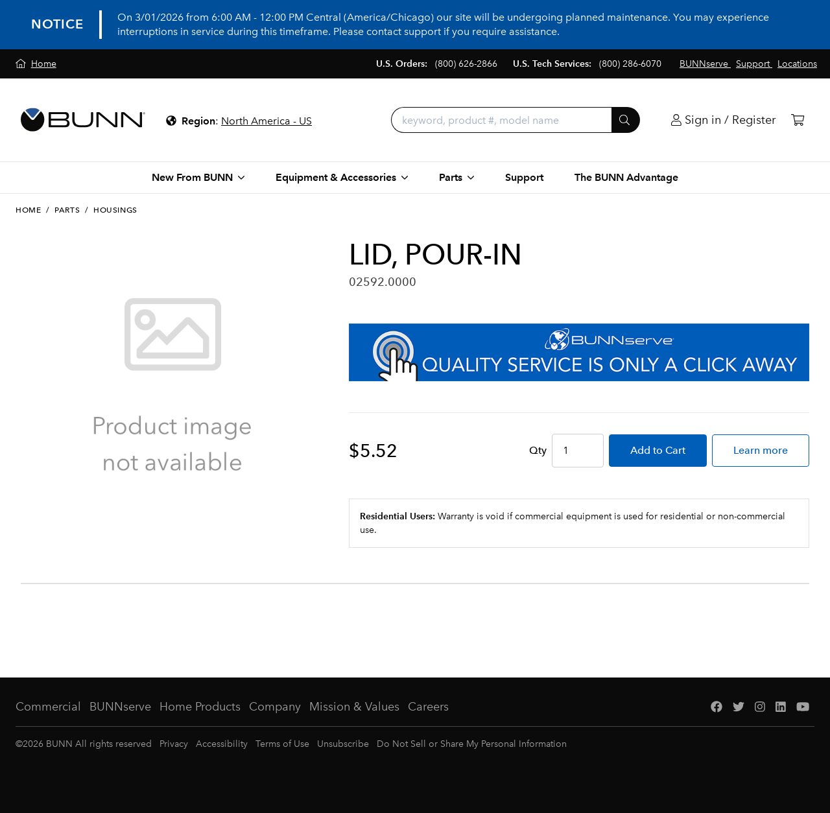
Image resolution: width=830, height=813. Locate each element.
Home (28, 210)
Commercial (48, 707)
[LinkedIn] (781, 707)
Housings (115, 210)
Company (275, 707)
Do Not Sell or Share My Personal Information (472, 743)
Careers (428, 707)
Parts (67, 210)
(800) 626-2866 (466, 63)
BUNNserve (120, 707)
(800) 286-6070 (630, 63)
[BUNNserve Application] (579, 352)
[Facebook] (716, 707)
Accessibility (222, 743)
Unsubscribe (343, 743)
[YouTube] (802, 707)
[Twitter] (738, 707)
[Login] (723, 120)
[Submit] (625, 120)
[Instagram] (760, 707)
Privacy (174, 743)
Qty (538, 450)
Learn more (760, 450)
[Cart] (797, 120)
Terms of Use (282, 743)
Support (524, 177)
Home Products (200, 707)
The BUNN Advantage (626, 177)
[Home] (36, 64)
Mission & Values (354, 707)
